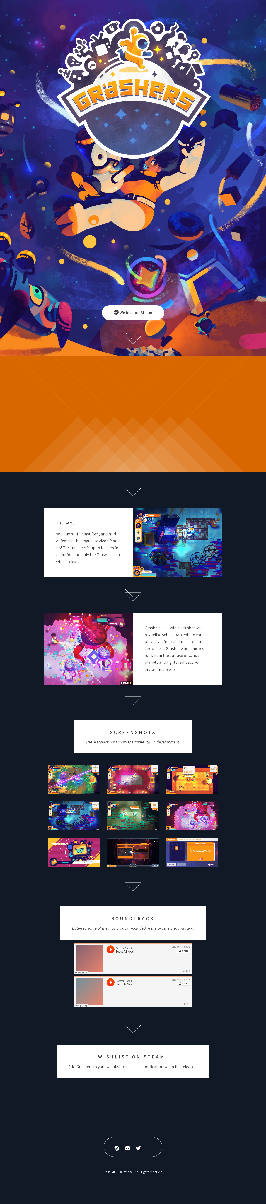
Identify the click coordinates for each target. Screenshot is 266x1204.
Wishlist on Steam (133, 312)
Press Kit (109, 1172)
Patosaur (129, 1172)
